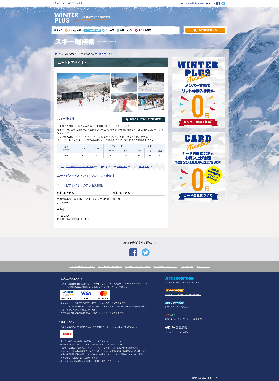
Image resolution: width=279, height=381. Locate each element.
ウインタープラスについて (82, 266)
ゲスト (75, 3)
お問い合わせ (187, 266)
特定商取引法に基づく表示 (138, 266)
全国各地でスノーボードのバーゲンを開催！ (183, 295)
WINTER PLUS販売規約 (110, 266)
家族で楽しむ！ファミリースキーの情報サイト (184, 319)
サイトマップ (203, 266)
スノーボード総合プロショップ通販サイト (182, 282)
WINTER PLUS (66, 53)
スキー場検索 (83, 53)
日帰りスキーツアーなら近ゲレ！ (178, 307)
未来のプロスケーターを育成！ (177, 332)
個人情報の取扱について (165, 266)
